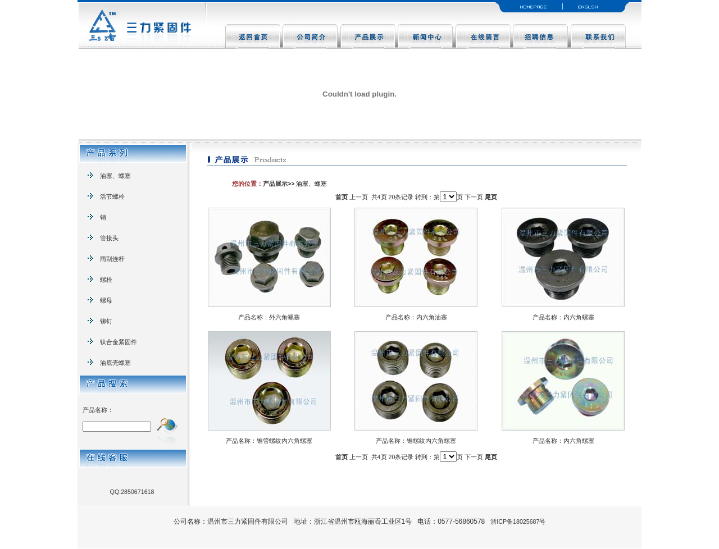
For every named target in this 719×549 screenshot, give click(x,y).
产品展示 (275, 183)
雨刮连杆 (106, 258)
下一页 (474, 197)
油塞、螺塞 (109, 175)
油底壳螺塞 (109, 362)
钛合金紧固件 (112, 341)
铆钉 (100, 321)
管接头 (103, 238)
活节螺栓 (106, 196)
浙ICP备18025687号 (517, 521)
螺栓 (100, 279)
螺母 (100, 300)
